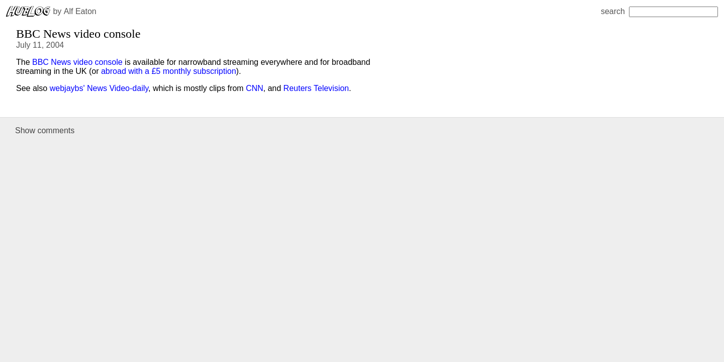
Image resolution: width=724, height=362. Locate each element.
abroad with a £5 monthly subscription (168, 71)
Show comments (44, 130)
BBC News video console (77, 62)
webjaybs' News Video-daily (99, 88)
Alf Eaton (80, 11)
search (659, 11)
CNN (254, 88)
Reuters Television (316, 88)
